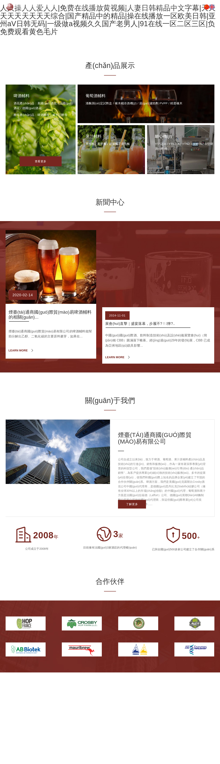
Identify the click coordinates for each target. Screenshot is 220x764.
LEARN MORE (18, 350)
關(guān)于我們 (153, 7)
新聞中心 (111, 7)
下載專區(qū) (130, 7)
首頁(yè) (71, 7)
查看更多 (40, 161)
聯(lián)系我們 (177, 7)
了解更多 (132, 504)
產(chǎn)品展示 (91, 7)
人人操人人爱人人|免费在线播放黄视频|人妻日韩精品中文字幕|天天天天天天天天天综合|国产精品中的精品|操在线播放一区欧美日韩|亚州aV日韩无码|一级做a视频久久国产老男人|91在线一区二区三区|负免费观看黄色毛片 (108, 20)
